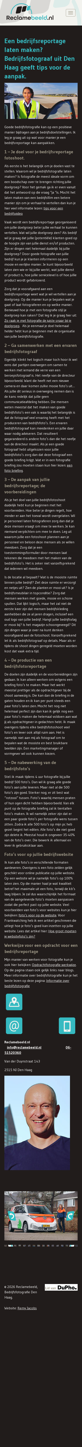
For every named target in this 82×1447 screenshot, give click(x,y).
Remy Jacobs (27, 1308)
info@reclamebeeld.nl (24, 1047)
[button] (12, 1216)
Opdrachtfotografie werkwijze (54, 964)
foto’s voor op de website (37, 915)
